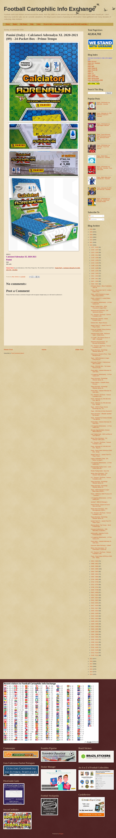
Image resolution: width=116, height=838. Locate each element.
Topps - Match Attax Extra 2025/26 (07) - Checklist (104, 178)
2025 (91, 232)
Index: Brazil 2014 (93, 76)
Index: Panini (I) (92, 68)
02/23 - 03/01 (95, 637)
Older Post (79, 349)
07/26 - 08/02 (95, 579)
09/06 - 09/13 (95, 563)
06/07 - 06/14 (95, 597)
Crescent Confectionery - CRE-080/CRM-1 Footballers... (99, 529)
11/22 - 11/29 (95, 260)
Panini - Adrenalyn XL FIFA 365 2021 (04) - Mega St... (101, 447)
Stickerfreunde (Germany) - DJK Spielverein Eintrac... (99, 311)
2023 (91, 237)
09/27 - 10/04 (95, 281)
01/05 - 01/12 (95, 655)
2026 (91, 229)
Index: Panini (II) (92, 70)
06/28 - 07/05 (95, 590)
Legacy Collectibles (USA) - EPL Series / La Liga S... (99, 459)
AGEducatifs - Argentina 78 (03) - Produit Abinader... (100, 534)
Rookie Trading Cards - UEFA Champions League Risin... (99, 307)
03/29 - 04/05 (95, 624)
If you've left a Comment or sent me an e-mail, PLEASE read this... (66, 24)
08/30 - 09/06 (95, 566)
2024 (91, 234)
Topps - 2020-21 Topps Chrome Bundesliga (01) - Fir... (99, 407)
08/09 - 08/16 (95, 574)
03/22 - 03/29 (95, 626)
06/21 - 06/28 (95, 592)
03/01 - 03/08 (95, 634)
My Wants (23, 24)
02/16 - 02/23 (95, 639)
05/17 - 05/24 (95, 605)
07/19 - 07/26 (95, 582)
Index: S (90, 71)
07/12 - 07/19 (95, 584)
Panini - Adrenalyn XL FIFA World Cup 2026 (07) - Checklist (104, 115)
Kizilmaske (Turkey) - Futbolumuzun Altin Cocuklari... (100, 362)
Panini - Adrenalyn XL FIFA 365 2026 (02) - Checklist (104, 188)
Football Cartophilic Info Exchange (49, 9)
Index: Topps (91, 75)
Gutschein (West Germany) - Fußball (101, 545)
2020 (91, 245)
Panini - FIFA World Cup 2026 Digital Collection (103, 124)
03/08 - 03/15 (95, 631)
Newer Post (8, 349)
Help (31, 24)
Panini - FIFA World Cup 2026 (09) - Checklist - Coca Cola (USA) (104, 168)
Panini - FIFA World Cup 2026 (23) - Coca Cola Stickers (103, 147)
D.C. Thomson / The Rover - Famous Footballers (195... (101, 315)
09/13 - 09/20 (95, 561)
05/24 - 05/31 (95, 603)
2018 (91, 661)
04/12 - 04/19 (95, 618)
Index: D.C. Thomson (94, 63)
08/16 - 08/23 (95, 571)
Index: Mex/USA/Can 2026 (95, 80)
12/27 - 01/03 (95, 247)
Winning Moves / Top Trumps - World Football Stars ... (101, 525)
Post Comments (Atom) (17, 353)
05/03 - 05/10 (95, 610)
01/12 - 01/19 (95, 652)
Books (15, 24)
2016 (91, 666)
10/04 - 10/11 (95, 278)
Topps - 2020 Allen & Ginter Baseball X (101, 411)
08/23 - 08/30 (95, 569)
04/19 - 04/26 (95, 616)
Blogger (61, 833)
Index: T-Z (91, 73)
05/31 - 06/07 (95, 600)
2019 (91, 658)
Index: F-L (91, 64)
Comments (93, 219)
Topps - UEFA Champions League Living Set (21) (100, 358)
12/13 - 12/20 (95, 252)
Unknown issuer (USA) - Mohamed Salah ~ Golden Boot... (100, 334)
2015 (91, 669)
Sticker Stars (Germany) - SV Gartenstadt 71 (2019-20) (99, 548)
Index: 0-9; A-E (92, 61)
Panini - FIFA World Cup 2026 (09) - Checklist (103, 103)
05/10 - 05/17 (95, 608)
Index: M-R (91, 66)
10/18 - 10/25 (95, 273)
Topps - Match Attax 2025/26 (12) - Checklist (103, 156)
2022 (91, 239)
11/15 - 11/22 (95, 263)
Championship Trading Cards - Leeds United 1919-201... (101, 467)
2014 (91, 671)
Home (8, 24)
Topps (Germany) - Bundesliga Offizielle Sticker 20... (99, 350)
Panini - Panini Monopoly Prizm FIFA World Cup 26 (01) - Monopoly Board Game (103, 137)
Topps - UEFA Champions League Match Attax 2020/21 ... (100, 294)
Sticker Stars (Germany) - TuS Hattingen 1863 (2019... (99, 439)
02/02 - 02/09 (95, 644)
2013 (91, 674)
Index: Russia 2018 (93, 78)
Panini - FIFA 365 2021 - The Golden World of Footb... (101, 367)
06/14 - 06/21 (95, 595)
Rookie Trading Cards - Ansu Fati (100, 471)
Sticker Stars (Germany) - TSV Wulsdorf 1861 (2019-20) (99, 474)
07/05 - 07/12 (95, 587)
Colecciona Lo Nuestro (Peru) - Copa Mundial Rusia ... (101, 354)
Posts (91, 216)
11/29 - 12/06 (95, 257)
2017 (91, 663)
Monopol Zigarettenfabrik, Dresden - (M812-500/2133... (100, 430)
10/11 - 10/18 (95, 276)
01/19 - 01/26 (95, 650)
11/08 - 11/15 (95, 265)
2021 (91, 242)
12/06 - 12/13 (95, 255)
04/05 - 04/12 (95, 621)
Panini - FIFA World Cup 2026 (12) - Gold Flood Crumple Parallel (103, 200)
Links (38, 24)
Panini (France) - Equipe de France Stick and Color (100, 505)
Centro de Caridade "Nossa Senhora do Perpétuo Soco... (101, 330)
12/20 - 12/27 (95, 249)
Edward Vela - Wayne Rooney (99, 322)
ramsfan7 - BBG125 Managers (99, 502)
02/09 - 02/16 (95, 642)
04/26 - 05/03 (95, 613)
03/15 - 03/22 (95, 629)
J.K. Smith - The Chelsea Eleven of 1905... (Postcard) (100, 338)
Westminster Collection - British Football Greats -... (99, 319)
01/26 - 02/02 (95, 647)
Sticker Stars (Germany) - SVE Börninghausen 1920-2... (99, 509)
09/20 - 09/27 (95, 284)
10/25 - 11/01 (95, 270)
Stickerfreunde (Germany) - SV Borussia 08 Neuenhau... (99, 342)
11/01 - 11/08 (95, 268)
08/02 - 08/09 (95, 576)
